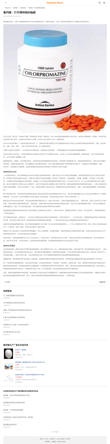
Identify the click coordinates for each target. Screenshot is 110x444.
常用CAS (52, 439)
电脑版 (54, 441)
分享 (8, 282)
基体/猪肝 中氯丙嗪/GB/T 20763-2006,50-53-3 (30, 362)
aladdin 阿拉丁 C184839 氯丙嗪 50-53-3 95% (29, 374)
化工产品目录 (60, 439)
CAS (46, 439)
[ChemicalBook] (54, 3)
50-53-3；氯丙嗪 (20, 350)
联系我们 (47, 441)
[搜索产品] (100, 3)
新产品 (68, 439)
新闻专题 (23, 8)
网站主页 (7, 8)
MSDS (41, 439)
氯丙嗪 (15, 8)
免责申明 (102, 282)
